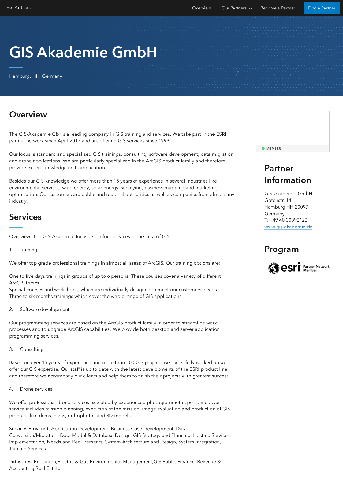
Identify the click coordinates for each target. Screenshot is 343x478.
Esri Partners (18, 7)
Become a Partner (277, 7)
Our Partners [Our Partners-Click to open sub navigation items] (234, 7)
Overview (201, 7)
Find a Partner (321, 7)
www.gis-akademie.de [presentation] (288, 227)
